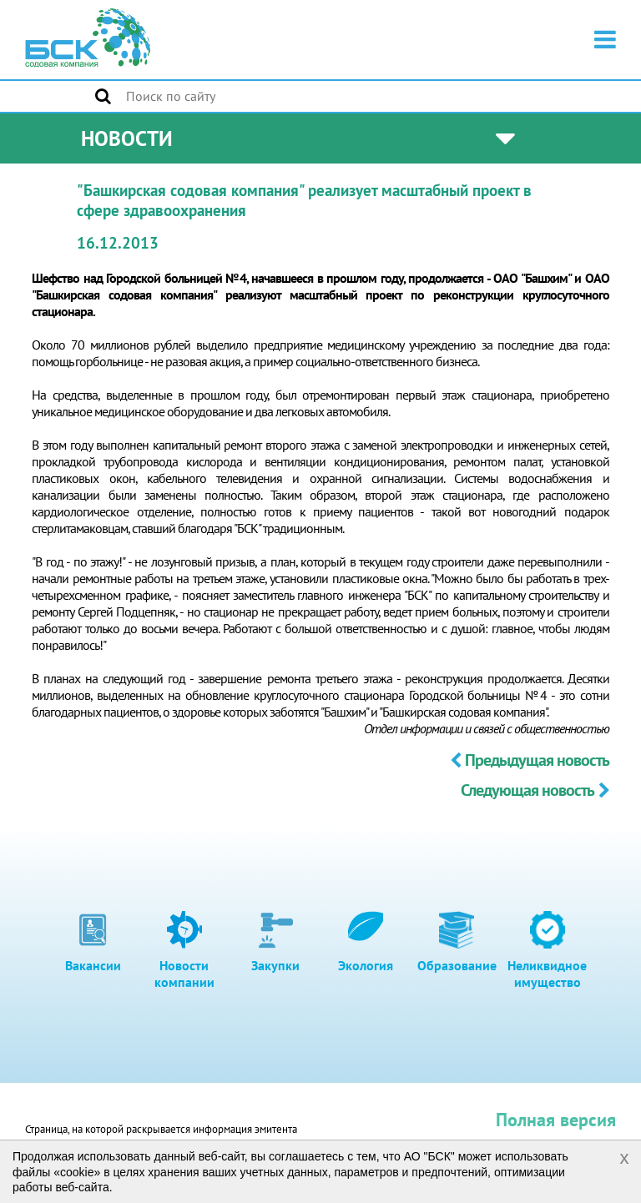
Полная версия (556, 1119)
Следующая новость (535, 790)
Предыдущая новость (529, 760)
